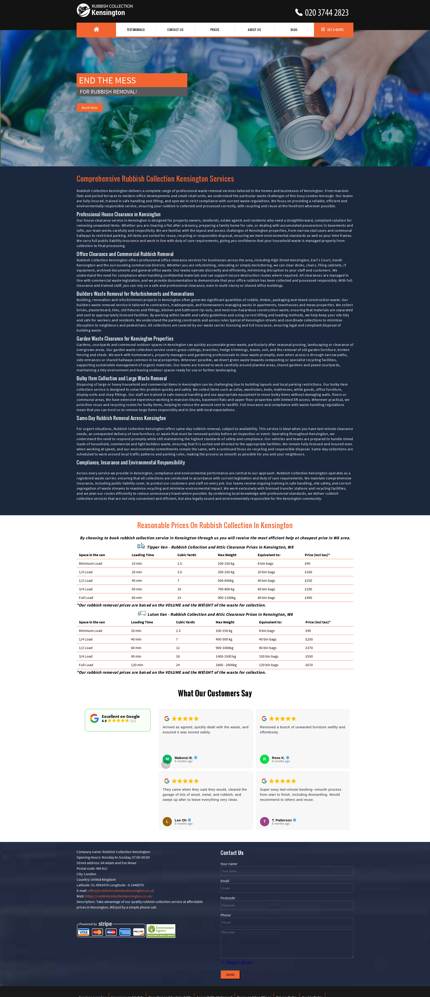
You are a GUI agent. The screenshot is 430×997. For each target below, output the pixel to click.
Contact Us (175, 29)
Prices (214, 29)
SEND (230, 974)
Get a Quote (332, 29)
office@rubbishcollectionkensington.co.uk (121, 890)
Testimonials (136, 29)
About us (254, 29)
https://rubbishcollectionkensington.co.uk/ (119, 896)
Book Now (89, 107)
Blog (294, 29)
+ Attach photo (237, 962)
